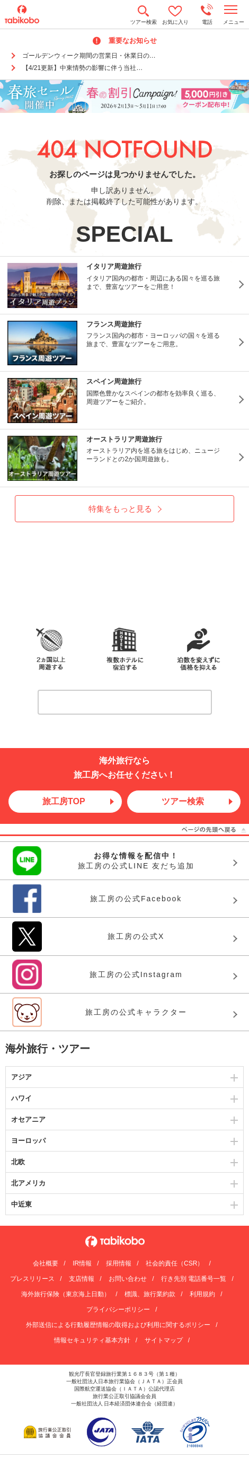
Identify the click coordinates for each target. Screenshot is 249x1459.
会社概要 (45, 1263)
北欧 (18, 1162)
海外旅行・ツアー (47, 1048)
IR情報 (82, 1263)
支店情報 (81, 1278)
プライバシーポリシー (118, 1309)
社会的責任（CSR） (174, 1263)
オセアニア (28, 1119)
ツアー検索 (183, 801)
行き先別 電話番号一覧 (193, 1278)
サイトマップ (164, 1340)
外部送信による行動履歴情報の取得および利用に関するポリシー (118, 1325)
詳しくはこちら (128, 701)
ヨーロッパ (28, 1141)
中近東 (21, 1204)
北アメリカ (28, 1183)
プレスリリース (32, 1278)
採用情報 (118, 1263)
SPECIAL (124, 234)
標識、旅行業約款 (150, 1294)
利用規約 (202, 1294)
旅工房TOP (63, 801)
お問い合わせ (128, 1278)
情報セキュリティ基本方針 (92, 1340)
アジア (21, 1077)
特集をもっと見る (120, 508)
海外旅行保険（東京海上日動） (65, 1294)
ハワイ (21, 1098)
